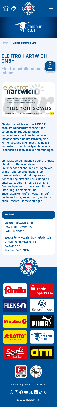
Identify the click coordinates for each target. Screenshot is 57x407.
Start (5, 43)
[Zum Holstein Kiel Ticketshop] (13, 8)
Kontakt (14, 384)
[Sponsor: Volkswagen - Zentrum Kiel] (42, 305)
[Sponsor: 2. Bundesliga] (21, 371)
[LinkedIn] (36, 392)
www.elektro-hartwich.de (34, 238)
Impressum (25, 384)
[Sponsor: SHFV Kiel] (36, 371)
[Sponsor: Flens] (15, 305)
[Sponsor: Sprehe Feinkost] (15, 352)
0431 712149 (23, 250)
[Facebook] (21, 392)
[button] (50, 66)
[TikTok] (41, 392)
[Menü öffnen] (51, 8)
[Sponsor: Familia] (15, 290)
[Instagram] (16, 392)
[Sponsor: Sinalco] (15, 321)
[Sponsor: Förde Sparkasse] (42, 290)
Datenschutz (40, 384)
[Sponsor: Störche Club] (42, 337)
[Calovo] (45, 392)
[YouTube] (26, 392)
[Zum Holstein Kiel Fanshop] (6, 8)
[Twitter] (31, 392)
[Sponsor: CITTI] (42, 352)
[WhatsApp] (11, 392)
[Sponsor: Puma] (42, 321)
